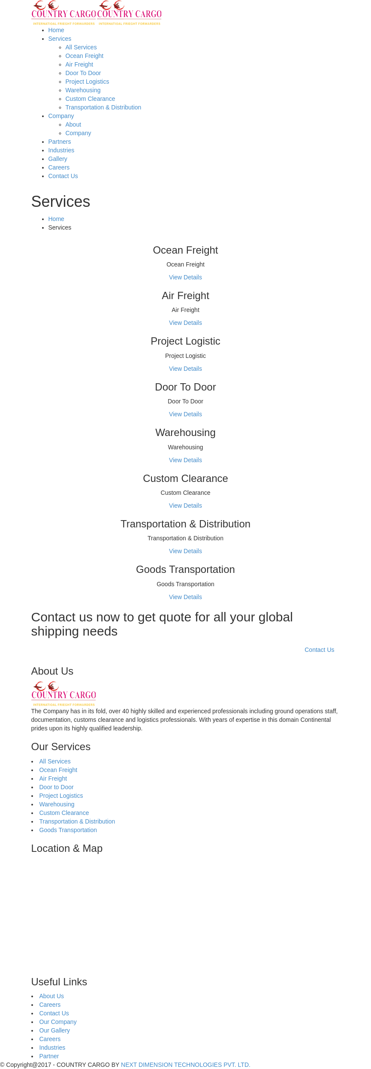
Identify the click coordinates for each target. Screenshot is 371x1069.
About (73, 124)
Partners (59, 141)
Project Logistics (87, 81)
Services (60, 38)
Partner (49, 1056)
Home (56, 30)
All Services (81, 47)
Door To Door (83, 73)
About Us (51, 996)
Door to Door (56, 787)
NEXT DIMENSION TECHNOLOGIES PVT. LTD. (185, 1064)
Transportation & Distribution (104, 107)
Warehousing (83, 90)
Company (61, 115)
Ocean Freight (85, 55)
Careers (59, 167)
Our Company (58, 1021)
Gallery (57, 158)
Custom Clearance (90, 98)
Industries (61, 150)
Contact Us (63, 176)
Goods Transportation (68, 830)
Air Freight (80, 64)
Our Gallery (54, 1030)
